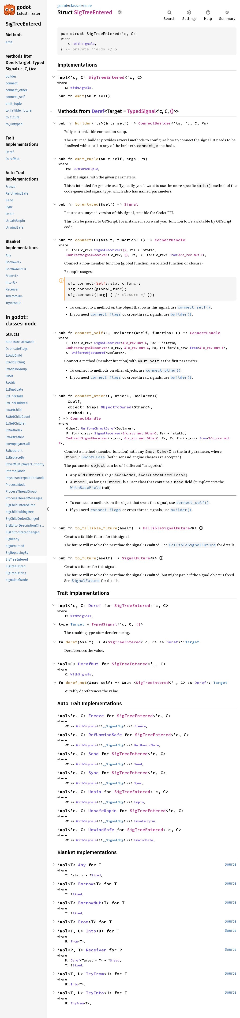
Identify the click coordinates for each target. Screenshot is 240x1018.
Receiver (96, 950)
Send (93, 753)
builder (83, 123)
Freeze (96, 715)
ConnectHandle (170, 240)
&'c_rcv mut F (191, 255)
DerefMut (88, 664)
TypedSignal (141, 111)
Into (91, 931)
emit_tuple (86, 158)
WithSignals (84, 43)
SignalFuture (136, 558)
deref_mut (76, 682)
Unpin (94, 791)
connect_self (89, 332)
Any (82, 864)
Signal (131, 204)
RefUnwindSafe (105, 734)
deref (71, 642)
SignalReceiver (107, 250)
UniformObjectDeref (88, 353)
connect (83, 240)
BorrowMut (89, 902)
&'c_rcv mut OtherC (139, 433)
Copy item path (120, 12)
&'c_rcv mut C (134, 343)
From (173, 255)
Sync (93, 772)
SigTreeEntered (106, 77)
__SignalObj (112, 726)
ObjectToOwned (116, 407)
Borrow (86, 883)
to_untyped (86, 204)
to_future (85, 558)
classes (75, 6)
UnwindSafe (101, 829)
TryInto (95, 992)
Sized (96, 875)
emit (79, 96)
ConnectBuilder (154, 123)
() (171, 111)
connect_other (90, 395)
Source (230, 864)
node (87, 6)
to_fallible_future (96, 528)
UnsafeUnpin (102, 810)
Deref (98, 111)
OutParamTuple (86, 169)
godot (24, 7)
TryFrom (95, 974)
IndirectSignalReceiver (86, 255)
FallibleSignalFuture (166, 528)
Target (77, 624)
